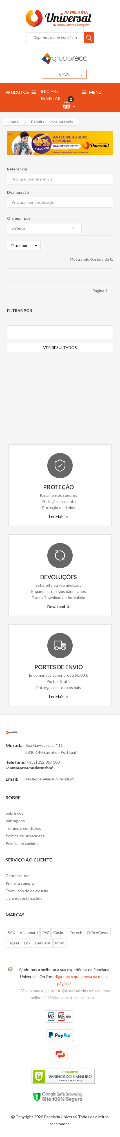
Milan (60, 942)
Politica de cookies (22, 843)
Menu (92, 92)
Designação (18, 192)
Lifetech (75, 932)
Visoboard (29, 932)
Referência (17, 169)
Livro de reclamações (24, 898)
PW (45, 932)
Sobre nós (14, 813)
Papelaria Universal (60, 1116)
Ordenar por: (19, 218)
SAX (11, 932)
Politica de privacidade (25, 835)
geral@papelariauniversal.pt (49, 779)
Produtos (21, 92)
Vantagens (15, 820)
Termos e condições (23, 828)
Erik (27, 942)
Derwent (43, 942)
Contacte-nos (18, 875)
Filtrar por (24, 245)
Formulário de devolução (27, 890)
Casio (58, 932)
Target (13, 942)
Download (58, 606)
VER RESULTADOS (60, 347)
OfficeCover (98, 932)
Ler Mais (58, 516)
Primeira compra (20, 883)
